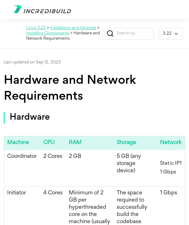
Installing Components (47, 33)
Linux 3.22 (36, 28)
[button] (110, 33)
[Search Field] (128, 33)
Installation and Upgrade (73, 28)
